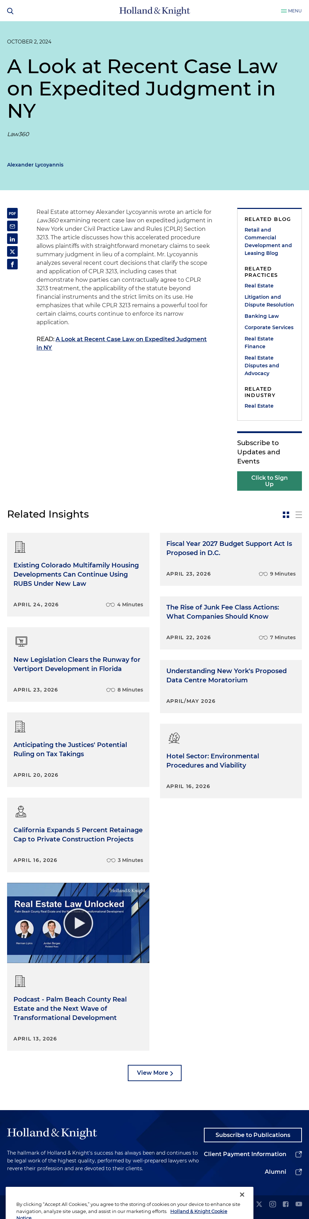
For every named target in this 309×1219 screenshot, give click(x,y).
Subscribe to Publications (253, 1135)
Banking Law (262, 316)
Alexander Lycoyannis (35, 165)
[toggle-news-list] (299, 515)
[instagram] (272, 1205)
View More (152, 1072)
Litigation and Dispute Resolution (269, 301)
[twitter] (259, 1205)
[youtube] (299, 1205)
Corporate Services (269, 327)
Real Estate (259, 285)
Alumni (275, 1171)
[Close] (242, 1206)
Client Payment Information (245, 1154)
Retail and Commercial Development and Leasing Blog (268, 241)
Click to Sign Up (269, 481)
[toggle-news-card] (286, 515)
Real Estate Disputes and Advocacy (262, 366)
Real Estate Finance (259, 343)
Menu (295, 10)
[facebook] (285, 1205)
